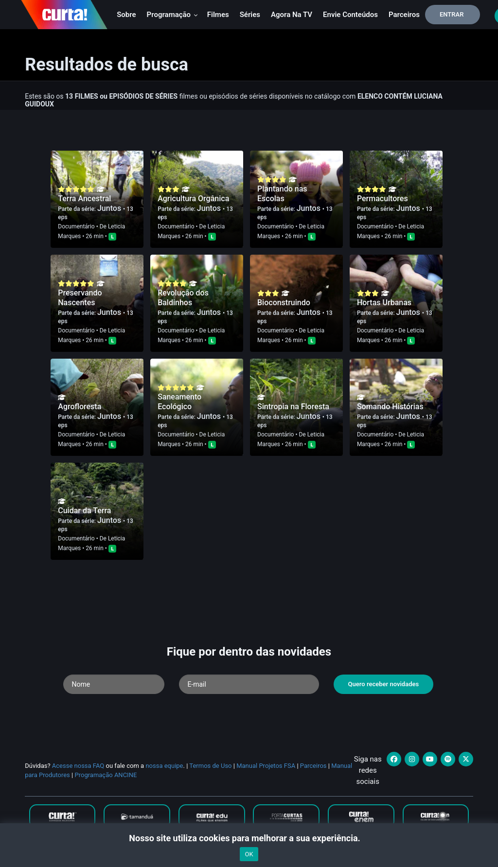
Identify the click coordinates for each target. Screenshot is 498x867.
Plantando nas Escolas (282, 193)
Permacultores (382, 198)
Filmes (218, 14)
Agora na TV (291, 14)
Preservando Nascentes (80, 297)
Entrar (452, 14)
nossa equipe (164, 765)
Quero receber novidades (383, 684)
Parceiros (404, 14)
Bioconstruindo (283, 302)
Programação (172, 14)
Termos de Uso (210, 765)
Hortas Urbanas (384, 302)
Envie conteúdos (350, 14)
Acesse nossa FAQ (78, 765)
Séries (250, 14)
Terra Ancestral (84, 198)
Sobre (126, 14)
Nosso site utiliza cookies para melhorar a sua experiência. (249, 838)
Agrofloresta (79, 406)
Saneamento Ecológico (179, 401)
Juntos (110, 208)
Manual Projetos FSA (265, 765)
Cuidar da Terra (84, 510)
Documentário (76, 226)
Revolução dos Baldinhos (183, 297)
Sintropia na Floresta (293, 406)
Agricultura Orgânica (193, 198)
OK (249, 854)
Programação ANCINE (105, 775)
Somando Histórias (390, 406)
